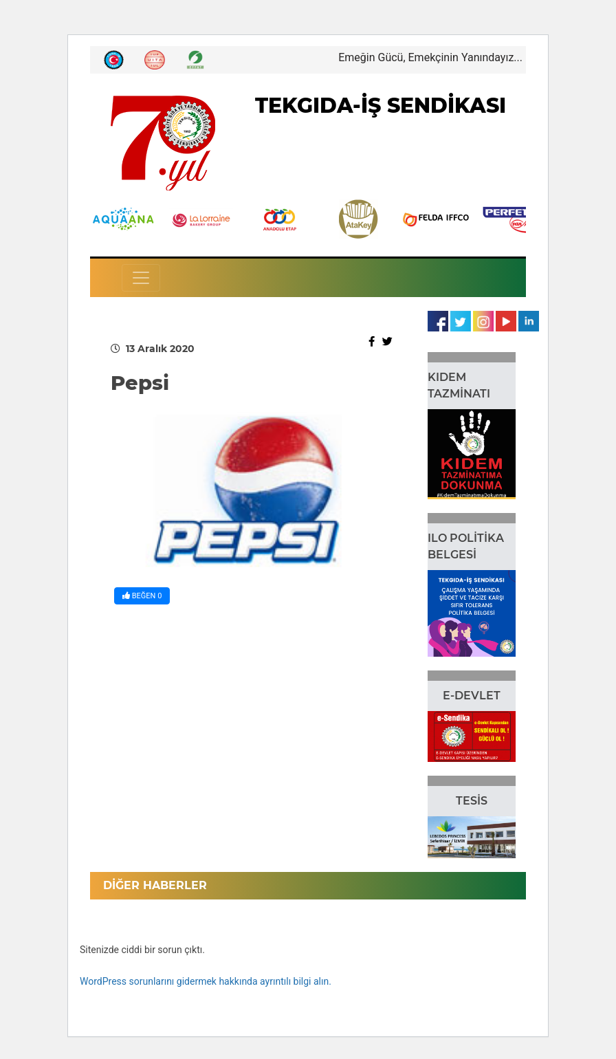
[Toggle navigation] (141, 278)
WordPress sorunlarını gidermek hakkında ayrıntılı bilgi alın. (205, 981)
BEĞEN (142, 595)
